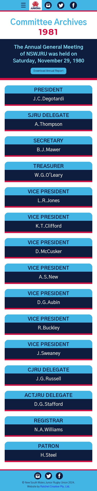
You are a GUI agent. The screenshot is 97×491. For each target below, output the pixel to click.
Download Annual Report (48, 71)
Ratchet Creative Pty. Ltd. (55, 486)
